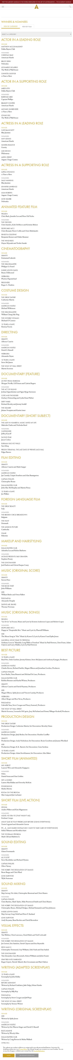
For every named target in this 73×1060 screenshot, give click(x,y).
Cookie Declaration (39, 1051)
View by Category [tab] (11, 26)
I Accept (9, 1055)
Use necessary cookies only (26, 1055)
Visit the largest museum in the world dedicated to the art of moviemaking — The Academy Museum (36, 2)
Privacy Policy (23, 1049)
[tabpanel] (36, 539)
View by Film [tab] (27, 27)
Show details (43, 1055)
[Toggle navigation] (3, 6)
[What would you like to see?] (70, 6)
